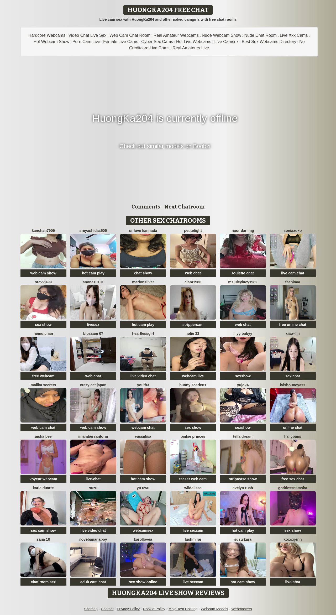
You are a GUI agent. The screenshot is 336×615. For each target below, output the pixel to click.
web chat (193, 273)
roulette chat (243, 273)
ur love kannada (143, 230)
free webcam (43, 376)
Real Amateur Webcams (176, 35)
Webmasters (241, 609)
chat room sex (43, 582)
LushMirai (193, 539)
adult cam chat (93, 582)
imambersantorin (93, 436)
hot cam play (93, 273)
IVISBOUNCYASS (293, 385)
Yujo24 (243, 385)
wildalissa (193, 488)
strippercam (192, 324)
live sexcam (193, 530)
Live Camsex (226, 41)
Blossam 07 (93, 333)
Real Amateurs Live (190, 48)
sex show (43, 324)
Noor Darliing (243, 230)
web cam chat (43, 427)
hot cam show (143, 479)
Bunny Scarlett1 (192, 385)
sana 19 (43, 539)
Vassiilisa (143, 436)
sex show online (143, 582)
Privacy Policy (128, 609)
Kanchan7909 (43, 230)
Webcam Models (214, 609)
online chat (292, 427)
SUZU (93, 488)
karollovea (143, 539)
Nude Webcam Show (221, 35)
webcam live (193, 376)
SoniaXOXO (293, 230)
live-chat (93, 479)
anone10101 (93, 282)
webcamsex (143, 530)
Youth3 (143, 385)
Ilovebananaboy (93, 539)
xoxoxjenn (293, 539)
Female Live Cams (120, 41)
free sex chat (292, 479)
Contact (107, 609)
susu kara (242, 539)
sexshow (242, 376)
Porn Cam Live (86, 41)
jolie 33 (193, 333)
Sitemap (90, 609)
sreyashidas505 (93, 230)
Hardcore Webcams (46, 35)
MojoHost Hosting (183, 609)
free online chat (292, 324)
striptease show (243, 479)
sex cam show (43, 530)
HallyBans (292, 436)
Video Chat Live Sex (88, 35)
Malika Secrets (43, 385)
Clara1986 (193, 282)
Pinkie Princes (193, 436)
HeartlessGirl (143, 333)
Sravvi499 (43, 282)
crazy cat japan (93, 385)
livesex (93, 324)
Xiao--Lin (293, 333)
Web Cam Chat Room (129, 35)
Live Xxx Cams (294, 35)
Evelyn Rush (243, 488)
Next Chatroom (184, 207)
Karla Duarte (43, 488)
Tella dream (243, 436)
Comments (146, 207)
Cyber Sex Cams (157, 41)
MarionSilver (143, 282)
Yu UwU (143, 488)
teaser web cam (193, 479)
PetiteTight (193, 230)
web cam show (43, 273)
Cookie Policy (154, 609)
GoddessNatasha (292, 488)
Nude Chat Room (260, 35)
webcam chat (143, 427)
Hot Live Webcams (193, 41)
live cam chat (292, 273)
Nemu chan (43, 333)
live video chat (143, 376)
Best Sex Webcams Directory (269, 41)
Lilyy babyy (242, 333)
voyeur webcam (43, 479)
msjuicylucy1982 (242, 282)
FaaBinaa (292, 282)
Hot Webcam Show (51, 41)
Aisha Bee (43, 436)
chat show (143, 273)
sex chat (292, 376)
